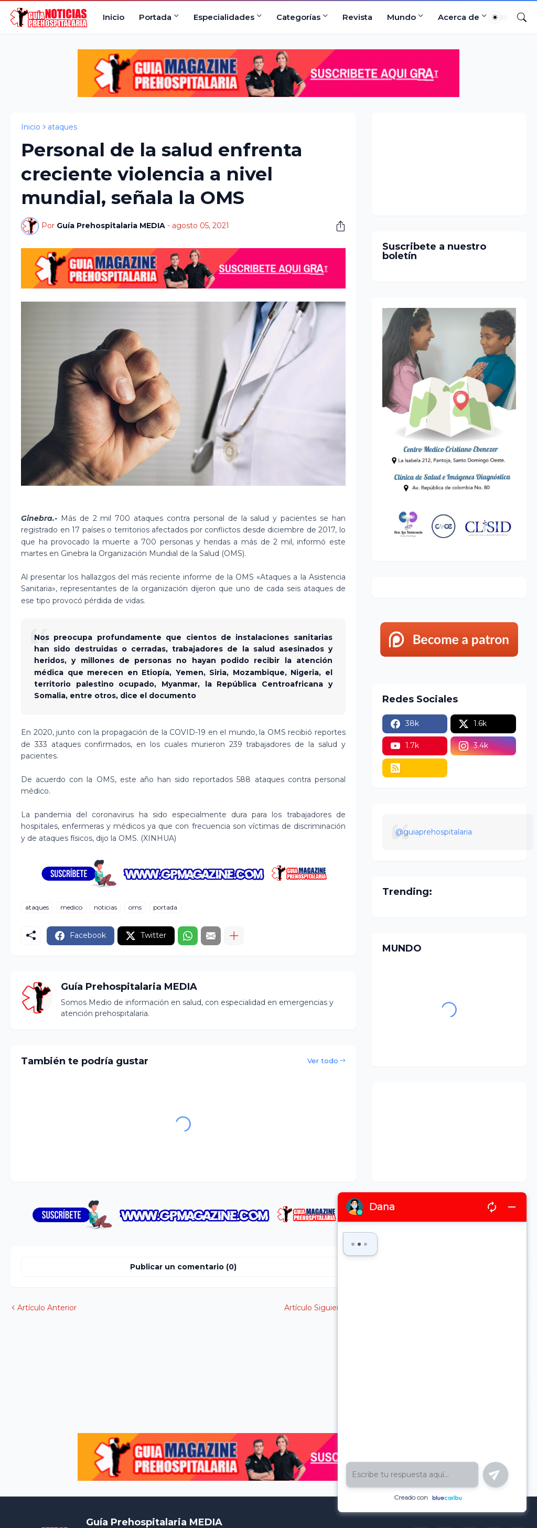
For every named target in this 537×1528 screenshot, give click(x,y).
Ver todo (322, 1060)
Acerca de (458, 17)
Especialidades (224, 17)
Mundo (401, 17)
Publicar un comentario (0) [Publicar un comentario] (183, 1266)
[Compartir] (337, 226)
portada (165, 907)
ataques (62, 127)
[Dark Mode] (499, 17)
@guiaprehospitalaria (433, 832)
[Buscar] (518, 17)
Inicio (113, 17)
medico (71, 907)
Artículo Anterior (47, 1307)
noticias (105, 907)
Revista (357, 17)
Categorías (298, 17)
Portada (155, 17)
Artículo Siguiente (316, 1307)
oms (135, 907)
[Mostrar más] (234, 935)
